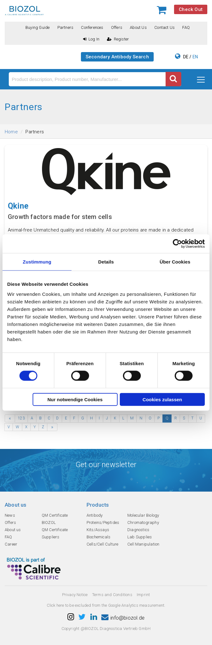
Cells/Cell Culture (103, 544)
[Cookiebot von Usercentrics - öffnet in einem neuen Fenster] (177, 243)
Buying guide (37, 27)
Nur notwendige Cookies (75, 399)
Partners (65, 27)
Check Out (191, 9)
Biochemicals (98, 537)
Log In (91, 39)
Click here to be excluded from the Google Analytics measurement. (106, 605)
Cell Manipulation (143, 544)
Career (11, 544)
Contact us (164, 27)
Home (11, 132)
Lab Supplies (139, 537)
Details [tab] (106, 261)
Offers (116, 27)
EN (195, 56)
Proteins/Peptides (103, 522)
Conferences (92, 27)
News (10, 515)
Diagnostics (138, 529)
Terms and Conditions (112, 594)
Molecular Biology (143, 515)
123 (21, 418)
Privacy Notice (75, 594)
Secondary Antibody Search (117, 57)
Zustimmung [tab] (37, 261)
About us (138, 27)
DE (185, 56)
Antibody (95, 515)
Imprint (143, 594)
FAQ (186, 27)
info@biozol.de (123, 618)
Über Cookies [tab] (175, 261)
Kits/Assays (98, 529)
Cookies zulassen (162, 399)
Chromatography (143, 522)
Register (118, 39)
